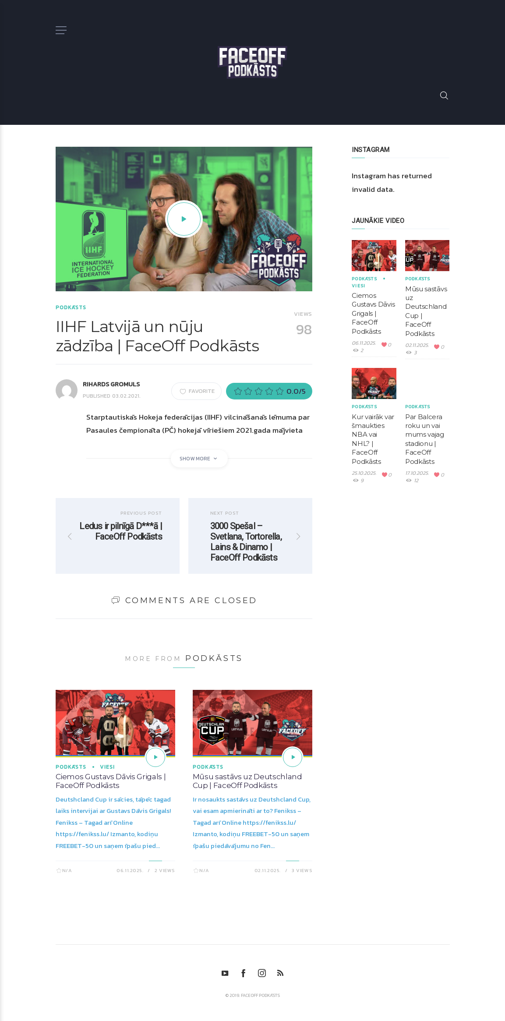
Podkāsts (71, 307)
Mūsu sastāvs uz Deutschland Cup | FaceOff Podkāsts (247, 781)
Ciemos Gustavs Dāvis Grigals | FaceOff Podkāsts (111, 781)
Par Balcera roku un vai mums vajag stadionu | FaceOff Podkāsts (424, 439)
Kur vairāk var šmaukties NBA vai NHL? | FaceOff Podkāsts (373, 439)
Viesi (107, 767)
